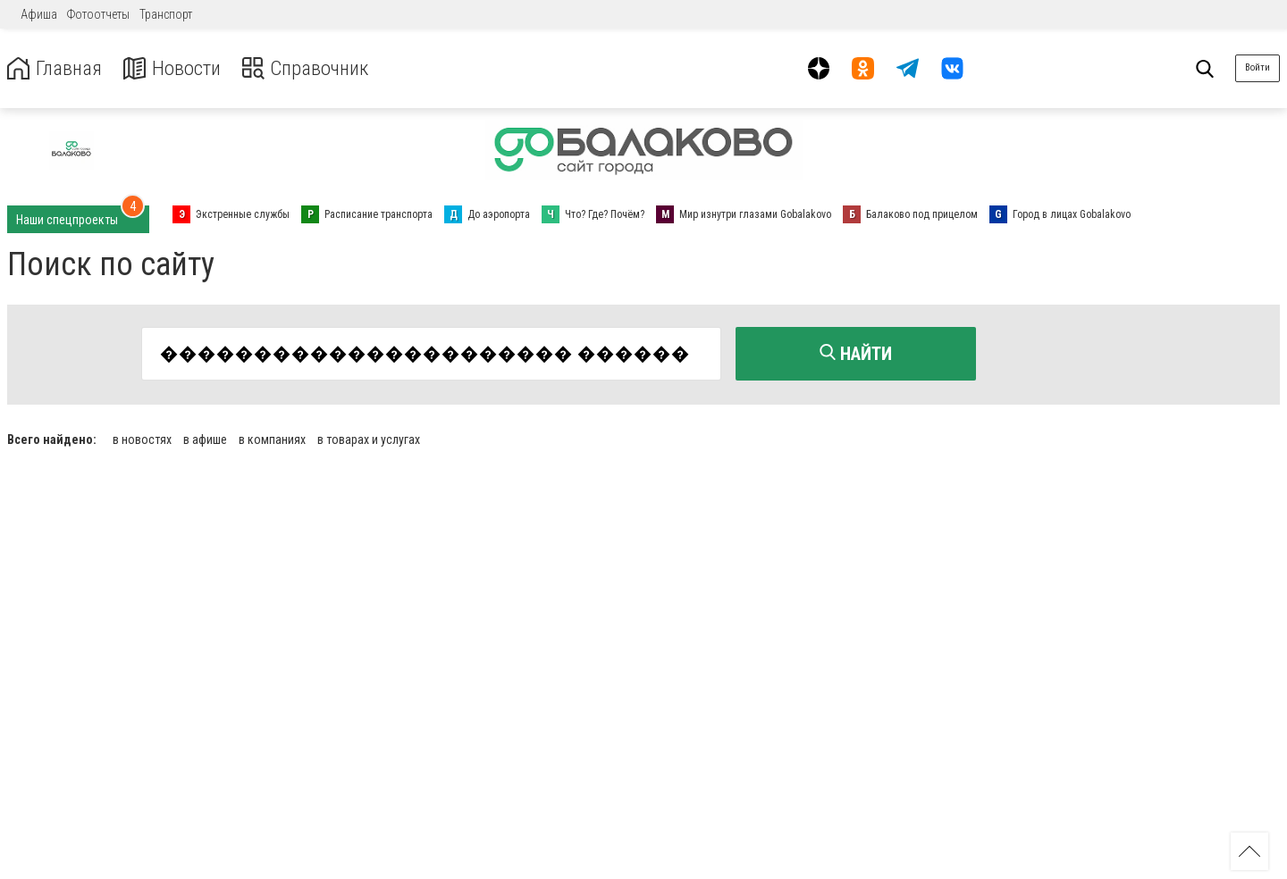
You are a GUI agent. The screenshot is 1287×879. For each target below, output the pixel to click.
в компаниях (272, 438)
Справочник (316, 68)
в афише (205, 438)
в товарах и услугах (368, 438)
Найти (856, 353)
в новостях (142, 438)
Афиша (39, 14)
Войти (1257, 67)
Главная (56, 68)
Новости (177, 68)
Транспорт (165, 14)
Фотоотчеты (98, 14)
